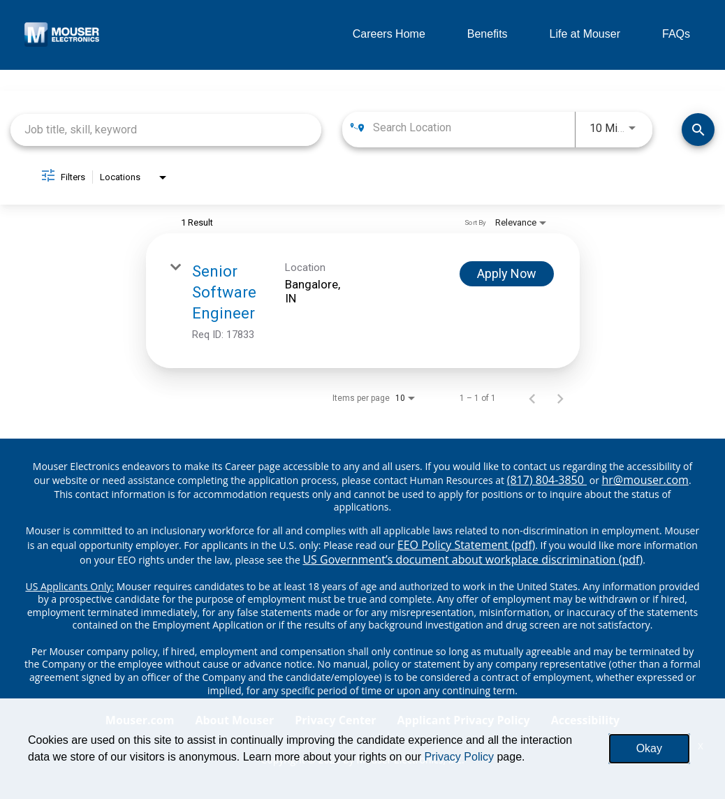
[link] (363, 300)
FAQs (676, 34)
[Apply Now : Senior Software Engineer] (507, 273)
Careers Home (389, 34)
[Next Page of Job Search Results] (560, 398)
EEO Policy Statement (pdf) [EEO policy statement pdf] (466, 544)
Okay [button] (649, 748)
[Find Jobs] (698, 129)
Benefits (487, 34)
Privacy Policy (459, 757)
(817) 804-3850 (547, 480)
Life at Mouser (585, 34)
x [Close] (700, 746)
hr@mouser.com (645, 480)
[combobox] (165, 129)
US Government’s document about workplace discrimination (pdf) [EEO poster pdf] (472, 559)
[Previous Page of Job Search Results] (532, 398)
